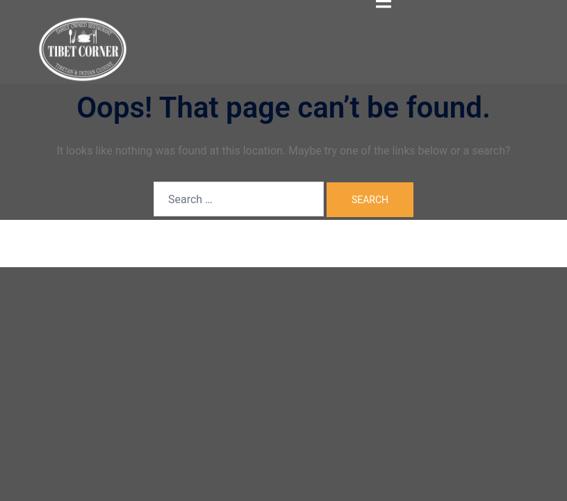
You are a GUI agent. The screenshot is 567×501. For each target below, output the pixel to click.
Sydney (256, 242)
